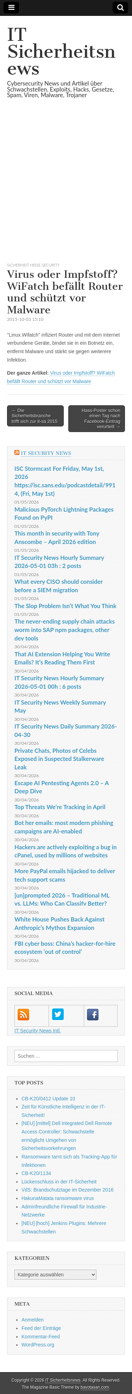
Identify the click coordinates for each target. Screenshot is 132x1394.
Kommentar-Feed (40, 1336)
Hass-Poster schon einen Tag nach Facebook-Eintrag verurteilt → (101, 419)
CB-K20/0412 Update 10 (48, 1098)
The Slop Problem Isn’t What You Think (65, 606)
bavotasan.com (95, 1387)
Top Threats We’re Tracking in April (60, 807)
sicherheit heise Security (33, 265)
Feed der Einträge (41, 1328)
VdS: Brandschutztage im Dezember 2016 (67, 1190)
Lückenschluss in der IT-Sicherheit (58, 1181)
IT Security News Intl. (37, 1030)
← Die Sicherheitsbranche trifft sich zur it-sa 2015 (35, 416)
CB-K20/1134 (36, 1173)
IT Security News (46, 453)
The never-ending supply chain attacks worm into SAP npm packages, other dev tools (64, 630)
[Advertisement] (66, 189)
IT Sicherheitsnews (61, 51)
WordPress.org (37, 1345)
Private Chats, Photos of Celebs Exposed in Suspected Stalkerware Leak (59, 759)
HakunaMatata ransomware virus (57, 1198)
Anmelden (32, 1320)
